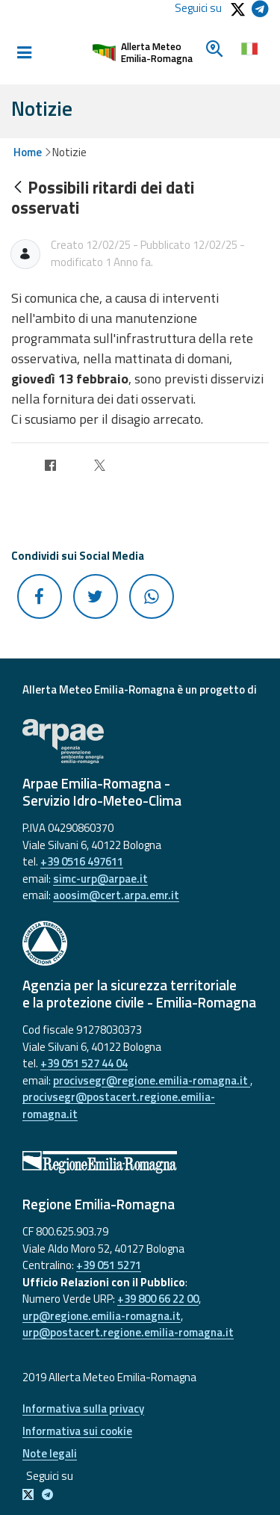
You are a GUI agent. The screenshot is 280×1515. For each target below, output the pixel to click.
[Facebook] (50, 468)
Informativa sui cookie (77, 1431)
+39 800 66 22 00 (158, 1298)
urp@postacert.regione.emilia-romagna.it (128, 1332)
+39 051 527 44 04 (84, 1063)
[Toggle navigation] (24, 53)
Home (27, 152)
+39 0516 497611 (81, 861)
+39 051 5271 (108, 1265)
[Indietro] (18, 188)
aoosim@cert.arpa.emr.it (116, 895)
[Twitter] (100, 468)
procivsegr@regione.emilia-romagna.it (151, 1080)
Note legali (49, 1453)
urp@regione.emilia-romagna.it (101, 1315)
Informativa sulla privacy (83, 1408)
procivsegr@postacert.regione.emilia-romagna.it (118, 1105)
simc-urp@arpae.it (100, 878)
